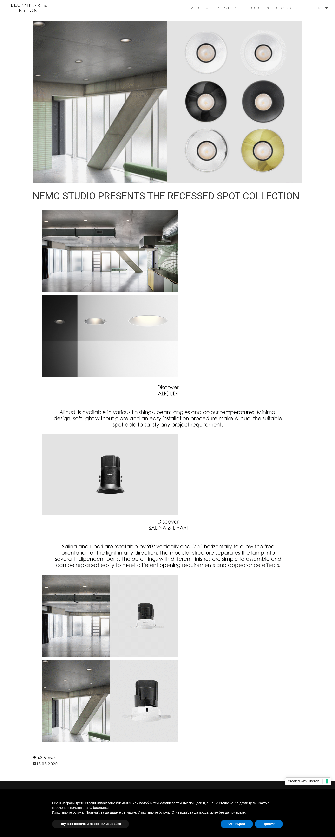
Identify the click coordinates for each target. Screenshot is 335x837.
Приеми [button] (269, 824)
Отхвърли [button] (236, 824)
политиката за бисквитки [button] (89, 808)
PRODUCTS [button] (256, 8)
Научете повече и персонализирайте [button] (90, 824)
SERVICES (227, 8)
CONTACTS (286, 8)
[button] (321, 8)
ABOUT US (201, 8)
